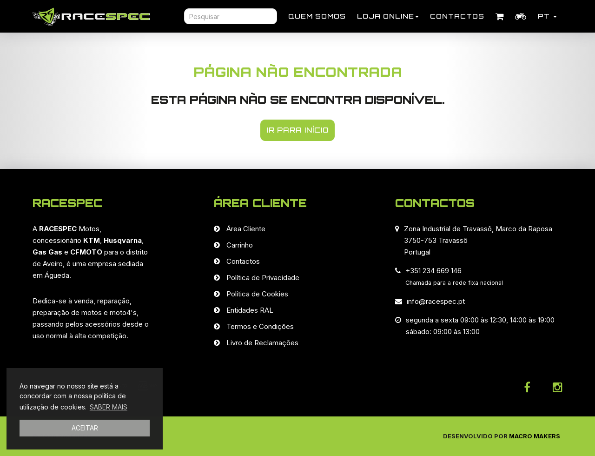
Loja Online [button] (388, 16)
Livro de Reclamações (262, 342)
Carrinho (239, 245)
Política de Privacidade (262, 277)
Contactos (457, 16)
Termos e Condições (260, 326)
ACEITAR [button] (85, 428)
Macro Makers (534, 436)
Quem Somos (317, 16)
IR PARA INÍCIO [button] (298, 130)
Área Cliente (245, 228)
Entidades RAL (249, 310)
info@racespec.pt (436, 301)
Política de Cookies (257, 293)
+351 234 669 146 (433, 270)
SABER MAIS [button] (108, 407)
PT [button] (547, 16)
